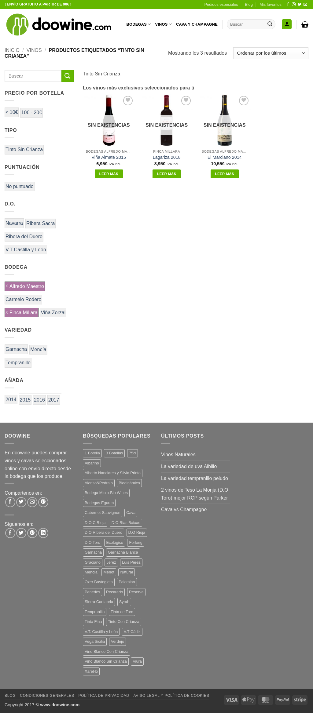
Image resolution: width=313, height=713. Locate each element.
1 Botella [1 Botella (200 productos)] (92, 453)
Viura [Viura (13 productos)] (137, 661)
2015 (25, 399)
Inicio (12, 50)
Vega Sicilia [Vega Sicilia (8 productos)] (95, 641)
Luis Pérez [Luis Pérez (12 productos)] (131, 562)
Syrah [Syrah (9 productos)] (124, 601)
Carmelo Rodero (23, 299)
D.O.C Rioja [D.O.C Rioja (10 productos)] (95, 522)
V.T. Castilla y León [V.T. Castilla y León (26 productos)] (101, 631)
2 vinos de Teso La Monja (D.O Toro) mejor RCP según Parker (194, 493)
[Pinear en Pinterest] (43, 502)
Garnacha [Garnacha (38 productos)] (93, 552)
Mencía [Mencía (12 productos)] (91, 572)
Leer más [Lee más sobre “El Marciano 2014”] (224, 174)
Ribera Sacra (40, 223)
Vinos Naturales (178, 454)
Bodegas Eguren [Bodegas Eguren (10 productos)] (99, 502)
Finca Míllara (23, 312)
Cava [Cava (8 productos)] (130, 512)
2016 (39, 399)
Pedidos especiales (221, 4)
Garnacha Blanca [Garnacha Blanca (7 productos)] (123, 552)
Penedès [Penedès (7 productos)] (92, 592)
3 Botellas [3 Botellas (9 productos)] (114, 453)
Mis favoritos (271, 4)
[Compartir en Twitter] (21, 502)
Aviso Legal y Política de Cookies (171, 695)
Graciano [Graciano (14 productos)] (93, 562)
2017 (53, 399)
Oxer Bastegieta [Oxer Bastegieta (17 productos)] (99, 582)
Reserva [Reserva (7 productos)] (136, 592)
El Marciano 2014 (225, 157)
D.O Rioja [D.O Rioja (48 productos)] (136, 532)
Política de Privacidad (103, 695)
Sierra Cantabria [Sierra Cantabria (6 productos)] (99, 601)
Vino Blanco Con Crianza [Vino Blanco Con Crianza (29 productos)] (106, 651)
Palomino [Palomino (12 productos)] (127, 582)
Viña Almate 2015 (108, 157)
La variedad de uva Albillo (189, 466)
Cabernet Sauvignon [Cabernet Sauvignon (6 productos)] (102, 512)
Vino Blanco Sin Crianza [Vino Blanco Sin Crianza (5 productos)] (106, 661)
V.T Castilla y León (26, 249)
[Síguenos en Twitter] (299, 4)
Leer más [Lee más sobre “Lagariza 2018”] (166, 174)
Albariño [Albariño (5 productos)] (92, 463)
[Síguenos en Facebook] (288, 4)
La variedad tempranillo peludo (194, 478)
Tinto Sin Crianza (24, 149)
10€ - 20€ (31, 112)
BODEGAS (139, 24)
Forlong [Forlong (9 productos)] (135, 542)
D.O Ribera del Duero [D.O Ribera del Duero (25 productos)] (103, 532)
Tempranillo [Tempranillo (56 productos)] (95, 611)
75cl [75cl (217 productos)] (132, 453)
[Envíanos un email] (305, 4)
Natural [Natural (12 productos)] (126, 572)
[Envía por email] (32, 502)
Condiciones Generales (47, 695)
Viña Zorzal (53, 312)
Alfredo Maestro (26, 286)
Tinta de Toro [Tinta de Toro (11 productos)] (122, 611)
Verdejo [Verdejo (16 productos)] (117, 641)
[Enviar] (270, 24)
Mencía (38, 349)
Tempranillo (18, 362)
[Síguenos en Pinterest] (32, 533)
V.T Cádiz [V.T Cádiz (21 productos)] (132, 631)
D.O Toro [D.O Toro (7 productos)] (92, 542)
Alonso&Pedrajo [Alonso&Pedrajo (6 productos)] (99, 483)
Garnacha (16, 349)
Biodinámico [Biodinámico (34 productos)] (129, 483)
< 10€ (12, 112)
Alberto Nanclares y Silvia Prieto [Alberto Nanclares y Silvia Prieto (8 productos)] (113, 473)
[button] (287, 24)
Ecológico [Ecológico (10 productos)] (114, 542)
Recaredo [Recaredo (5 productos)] (114, 592)
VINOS (163, 24)
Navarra (14, 223)
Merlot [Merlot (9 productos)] (108, 572)
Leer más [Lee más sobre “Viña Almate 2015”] (108, 174)
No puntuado (20, 186)
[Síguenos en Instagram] (294, 4)
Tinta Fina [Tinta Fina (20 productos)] (93, 621)
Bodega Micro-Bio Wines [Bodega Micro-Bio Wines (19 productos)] (106, 492)
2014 (11, 399)
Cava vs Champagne (184, 509)
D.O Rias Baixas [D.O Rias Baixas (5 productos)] (126, 522)
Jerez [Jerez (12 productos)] (111, 562)
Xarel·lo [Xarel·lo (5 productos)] (91, 671)
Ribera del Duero (24, 236)
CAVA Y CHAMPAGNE (197, 24)
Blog (249, 4)
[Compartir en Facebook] (10, 502)
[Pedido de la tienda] (270, 53)
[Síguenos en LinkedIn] (43, 533)
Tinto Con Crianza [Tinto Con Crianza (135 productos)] (123, 621)
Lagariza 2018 (167, 157)
